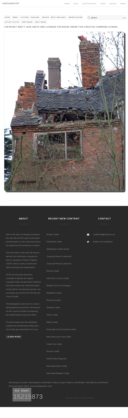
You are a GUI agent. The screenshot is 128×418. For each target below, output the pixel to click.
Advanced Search (16, 386)
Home (67, 3)
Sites (75, 3)
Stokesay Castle (53, 307)
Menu (15, 17)
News (123, 3)
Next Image (40, 22)
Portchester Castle (54, 242)
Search (113, 3)
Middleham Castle (54, 293)
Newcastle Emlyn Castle (56, 366)
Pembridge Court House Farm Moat (61, 329)
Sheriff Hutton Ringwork (56, 359)
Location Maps (89, 3)
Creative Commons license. (101, 27)
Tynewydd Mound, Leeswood (58, 256)
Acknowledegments (38, 386)
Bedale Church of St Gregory (58, 285)
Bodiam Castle (52, 234)
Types (103, 3)
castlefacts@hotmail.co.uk (104, 234)
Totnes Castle (52, 315)
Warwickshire (75, 17)
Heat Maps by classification (97, 382)
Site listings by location (18, 382)
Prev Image (27, 22)
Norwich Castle (52, 351)
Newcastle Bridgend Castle (57, 373)
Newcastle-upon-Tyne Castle (58, 337)
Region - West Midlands (54, 17)
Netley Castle (52, 322)
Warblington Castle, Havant (57, 249)
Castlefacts (10, 3)
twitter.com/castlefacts (102, 242)
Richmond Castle (53, 300)
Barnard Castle (52, 271)
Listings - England (30, 17)
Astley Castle (12, 22)
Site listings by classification (40, 382)
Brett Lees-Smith (29, 27)
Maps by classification (76, 382)
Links (50, 386)
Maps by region (59, 382)
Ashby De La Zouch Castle (57, 278)
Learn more (14, 337)
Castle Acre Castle (54, 344)
